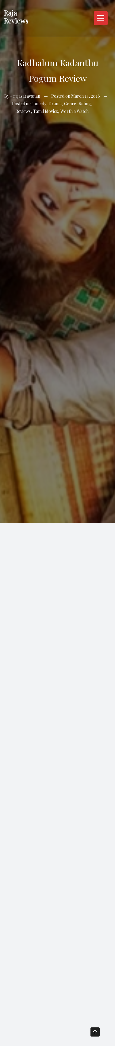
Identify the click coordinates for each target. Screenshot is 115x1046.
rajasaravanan (26, 96)
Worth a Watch (74, 111)
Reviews (23, 111)
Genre (70, 103)
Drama (55, 103)
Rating (85, 103)
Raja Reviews (16, 17)
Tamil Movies (45, 111)
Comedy (38, 103)
